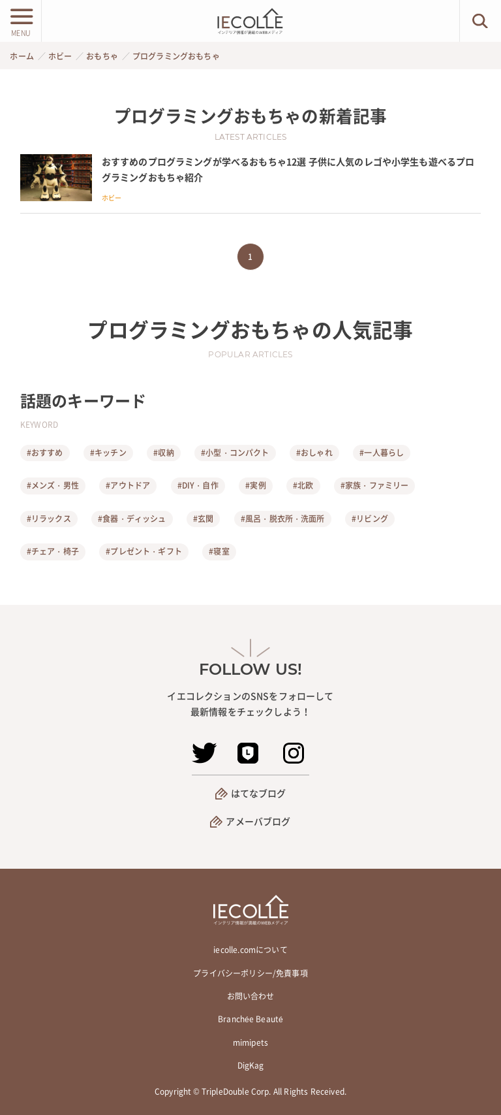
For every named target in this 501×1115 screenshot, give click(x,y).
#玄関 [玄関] (203, 519)
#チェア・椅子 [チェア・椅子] (53, 551)
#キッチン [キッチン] (108, 453)
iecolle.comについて (250, 950)
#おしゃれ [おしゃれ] (314, 453)
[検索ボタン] (480, 21)
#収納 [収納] (163, 453)
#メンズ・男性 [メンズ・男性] (53, 485)
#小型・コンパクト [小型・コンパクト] (235, 453)
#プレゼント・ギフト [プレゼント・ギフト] (144, 551)
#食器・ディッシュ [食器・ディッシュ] (132, 519)
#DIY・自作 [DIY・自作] (198, 485)
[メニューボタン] (20, 21)
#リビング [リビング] (370, 519)
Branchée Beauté (250, 1019)
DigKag (250, 1065)
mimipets (250, 1042)
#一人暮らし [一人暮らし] (381, 453)
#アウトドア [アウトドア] (128, 485)
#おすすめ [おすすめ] (45, 453)
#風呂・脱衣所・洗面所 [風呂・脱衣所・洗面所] (283, 519)
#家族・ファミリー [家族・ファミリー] (374, 485)
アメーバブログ (258, 821)
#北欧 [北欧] (303, 485)
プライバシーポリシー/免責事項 (250, 973)
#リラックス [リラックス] (49, 519)
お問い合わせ (251, 996)
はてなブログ (258, 793)
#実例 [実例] (255, 485)
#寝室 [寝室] (219, 551)
